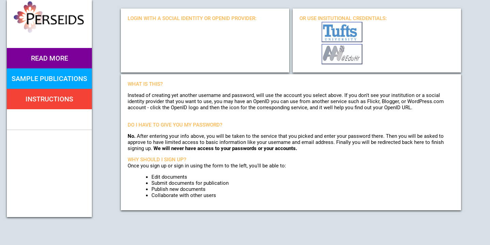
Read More (49, 58)
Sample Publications (49, 79)
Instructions (49, 99)
